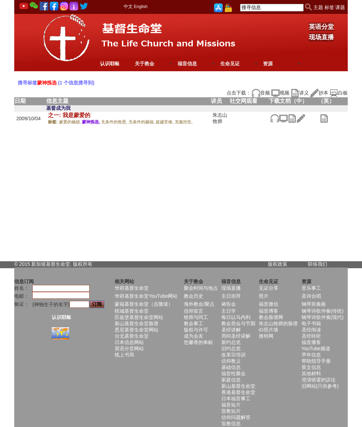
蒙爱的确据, (70, 122)
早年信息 (311, 355)
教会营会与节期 (238, 323)
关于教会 (144, 63)
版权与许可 (196, 329)
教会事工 (193, 323)
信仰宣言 (193, 311)
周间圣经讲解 (235, 336)
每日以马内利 (235, 317)
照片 (264, 296)
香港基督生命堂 (238, 392)
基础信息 (231, 367)
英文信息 (311, 367)
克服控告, (183, 122)
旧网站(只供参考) (320, 386)
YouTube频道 (316, 348)
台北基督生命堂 (132, 336)
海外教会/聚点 (199, 304)
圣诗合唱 (311, 296)
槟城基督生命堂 (132, 311)
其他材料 (311, 373)
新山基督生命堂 (238, 386)
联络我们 (317, 264)
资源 (268, 63)
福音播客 (311, 342)
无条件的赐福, (142, 122)
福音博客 (268, 311)
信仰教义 (231, 361)
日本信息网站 (129, 342)
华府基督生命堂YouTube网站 (146, 296)
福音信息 (187, 63)
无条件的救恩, (115, 122)
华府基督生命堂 (132, 288)
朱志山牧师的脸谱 (278, 323)
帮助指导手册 (316, 361)
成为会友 (193, 336)
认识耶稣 (110, 63)
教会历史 (193, 296)
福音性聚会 (233, 373)
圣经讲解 (231, 329)
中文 (128, 6)
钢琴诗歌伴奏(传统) (323, 311)
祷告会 (228, 304)
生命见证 (230, 63)
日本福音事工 (235, 398)
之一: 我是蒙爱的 (69, 115)
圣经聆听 (311, 336)
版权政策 (277, 264)
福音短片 (231, 405)
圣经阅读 (311, 329)
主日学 (228, 311)
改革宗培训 (233, 355)
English (140, 6)
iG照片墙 (268, 329)
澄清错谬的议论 (319, 380)
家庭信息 (231, 380)
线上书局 (124, 355)
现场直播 (321, 37)
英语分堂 (321, 26)
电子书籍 (311, 323)
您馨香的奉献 (198, 342)
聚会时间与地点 (201, 288)
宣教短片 (231, 411)
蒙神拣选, (91, 122)
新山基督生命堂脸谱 (136, 323)
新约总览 (231, 342)
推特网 (266, 336)
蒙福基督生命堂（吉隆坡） (144, 304)
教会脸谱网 (271, 317)
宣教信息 (231, 423)
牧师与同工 (196, 317)
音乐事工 (311, 288)
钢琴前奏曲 (314, 304)
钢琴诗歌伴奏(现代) (323, 317)
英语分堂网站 (129, 348)
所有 (87, 264)
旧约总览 (231, 348)
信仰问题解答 (235, 417)
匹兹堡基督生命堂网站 (139, 317)
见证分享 (268, 288)
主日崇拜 (231, 296)
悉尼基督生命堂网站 (136, 329)
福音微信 (268, 304)
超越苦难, (165, 122)
